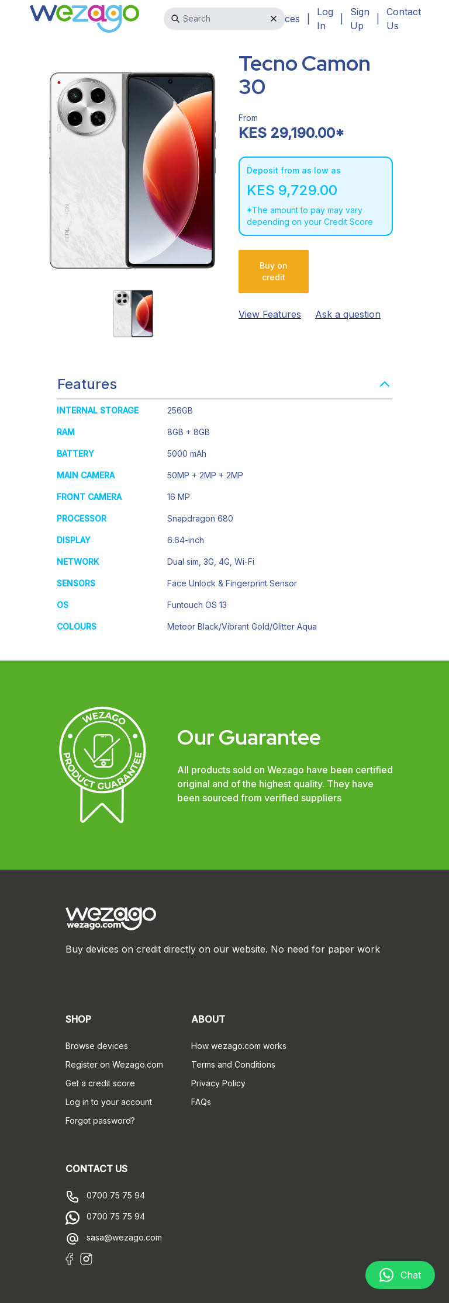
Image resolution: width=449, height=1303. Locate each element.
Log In (325, 19)
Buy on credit (274, 271)
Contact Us (403, 19)
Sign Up (359, 19)
